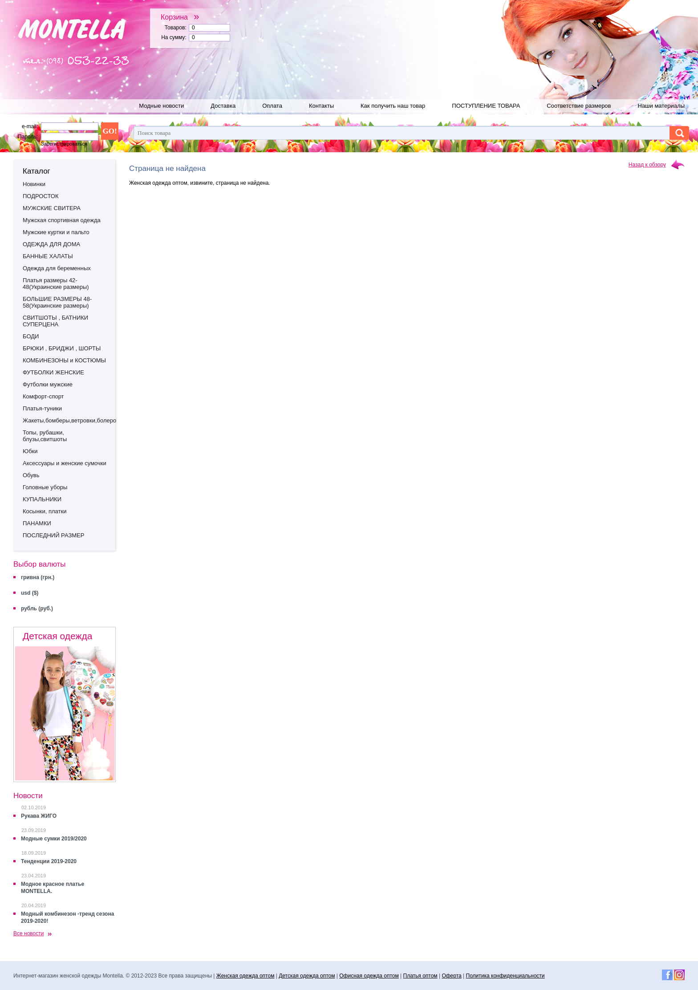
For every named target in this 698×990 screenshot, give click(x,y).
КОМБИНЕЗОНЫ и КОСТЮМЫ (64, 360)
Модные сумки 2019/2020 (54, 839)
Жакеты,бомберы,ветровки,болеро (69, 420)
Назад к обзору (647, 165)
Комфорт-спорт (43, 396)
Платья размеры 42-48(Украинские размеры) (56, 283)
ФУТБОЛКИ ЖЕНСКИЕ (53, 372)
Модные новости (161, 105)
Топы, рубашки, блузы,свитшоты (45, 435)
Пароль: (28, 137)
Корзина (180, 17)
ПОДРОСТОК (40, 196)
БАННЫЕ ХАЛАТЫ (48, 256)
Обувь (31, 475)
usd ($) (29, 593)
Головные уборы (45, 487)
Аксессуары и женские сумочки (64, 463)
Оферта (451, 976)
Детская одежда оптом (307, 976)
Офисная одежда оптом (369, 976)
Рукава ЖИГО (39, 816)
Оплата (272, 105)
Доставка (223, 105)
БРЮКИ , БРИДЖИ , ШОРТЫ (62, 348)
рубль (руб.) (37, 608)
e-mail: (30, 126)
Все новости (28, 933)
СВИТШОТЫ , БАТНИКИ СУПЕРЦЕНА (55, 321)
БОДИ (31, 336)
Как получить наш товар (393, 105)
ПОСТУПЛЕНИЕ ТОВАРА (486, 105)
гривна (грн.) (37, 577)
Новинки (34, 184)
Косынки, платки (44, 511)
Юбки (30, 451)
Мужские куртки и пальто (56, 232)
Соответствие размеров (579, 105)
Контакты (321, 105)
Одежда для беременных (57, 268)
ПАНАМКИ (37, 523)
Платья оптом (420, 976)
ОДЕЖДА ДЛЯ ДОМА (51, 244)
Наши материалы (661, 105)
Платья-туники (42, 408)
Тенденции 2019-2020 (49, 861)
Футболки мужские (48, 384)
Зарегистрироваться (64, 143)
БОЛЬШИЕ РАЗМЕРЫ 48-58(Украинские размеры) (57, 302)
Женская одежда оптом (245, 976)
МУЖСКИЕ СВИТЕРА (52, 208)
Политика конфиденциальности (505, 976)
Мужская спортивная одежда (62, 220)
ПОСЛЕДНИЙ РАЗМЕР (53, 535)
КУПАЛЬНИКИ (42, 499)
